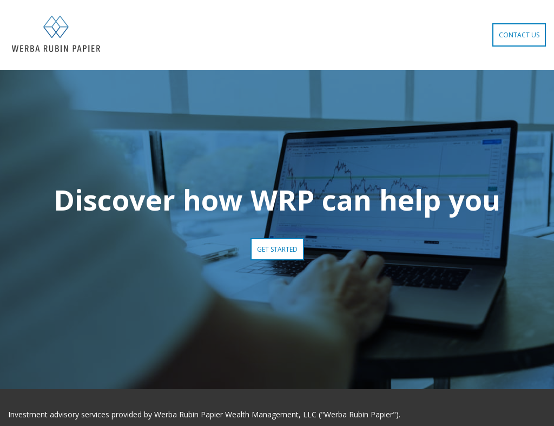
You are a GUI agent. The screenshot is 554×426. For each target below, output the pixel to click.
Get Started (277, 249)
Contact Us (519, 35)
